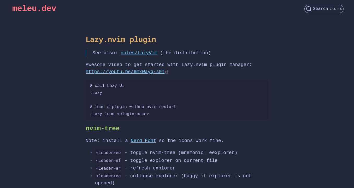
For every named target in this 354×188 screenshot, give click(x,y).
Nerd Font (143, 141)
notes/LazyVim (139, 53)
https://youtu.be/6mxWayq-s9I (125, 72)
